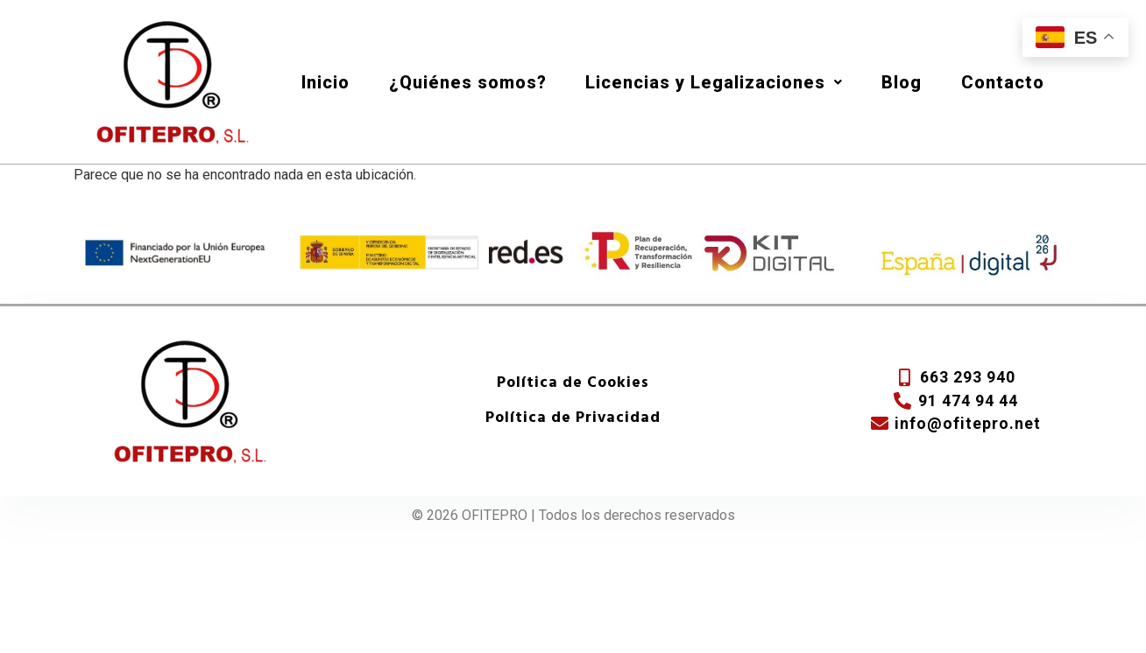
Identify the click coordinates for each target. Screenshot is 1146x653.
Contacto (1002, 82)
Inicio (325, 82)
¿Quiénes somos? (468, 82)
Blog (901, 82)
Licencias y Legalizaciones (714, 82)
